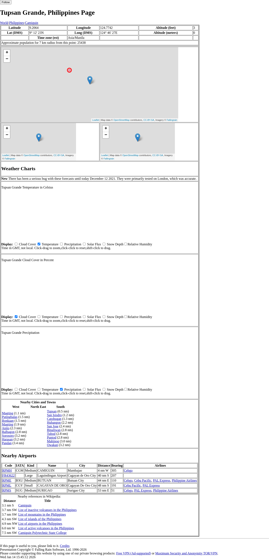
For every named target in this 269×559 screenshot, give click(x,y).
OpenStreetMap (121, 120)
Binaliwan (54, 430)
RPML (6, 485)
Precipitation (72, 244)
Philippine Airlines (184, 480)
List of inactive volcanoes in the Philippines (47, 510)
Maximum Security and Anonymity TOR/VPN (186, 553)
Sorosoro (8, 435)
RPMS (6, 490)
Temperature (50, 244)
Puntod (51, 437)
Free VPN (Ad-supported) (133, 553)
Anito (5, 428)
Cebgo (128, 470)
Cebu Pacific (142, 480)
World (4, 22)
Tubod (51, 433)
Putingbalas (9, 417)
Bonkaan (8, 420)
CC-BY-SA (148, 120)
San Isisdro (54, 415)
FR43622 (8, 475)
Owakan (52, 445)
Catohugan (54, 419)
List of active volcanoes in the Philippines (46, 528)
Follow (6, 2)
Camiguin (31, 22)
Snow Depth (115, 244)
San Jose (53, 426)
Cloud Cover (27, 244)
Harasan (7, 439)
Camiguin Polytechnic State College (42, 533)
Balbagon (8, 432)
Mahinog (53, 441)
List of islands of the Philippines (39, 519)
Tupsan (52, 411)
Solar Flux (94, 244)
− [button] (7, 59)
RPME (6, 480)
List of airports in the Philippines (40, 523)
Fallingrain (172, 120)
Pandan (7, 443)
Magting (7, 413)
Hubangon (54, 422)
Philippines (16, 22)
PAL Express (161, 480)
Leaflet (95, 120)
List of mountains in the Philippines (42, 514)
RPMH (7, 470)
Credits (64, 546)
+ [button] (7, 53)
